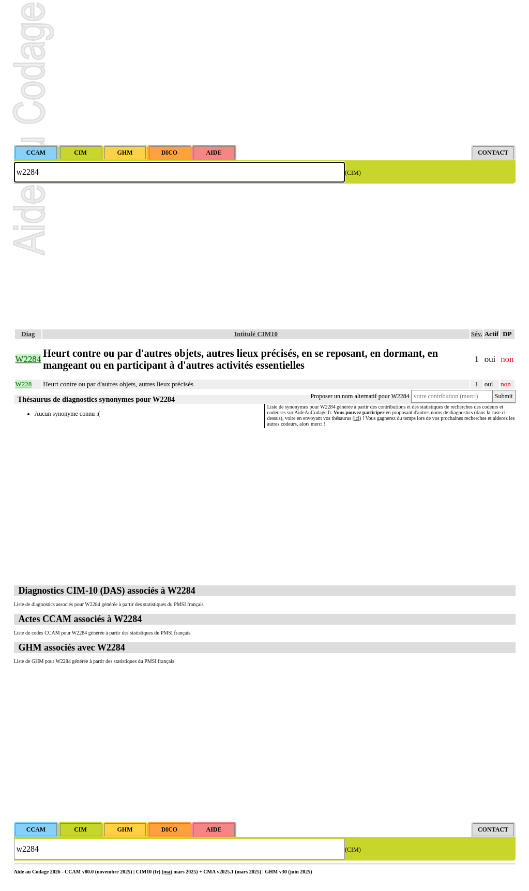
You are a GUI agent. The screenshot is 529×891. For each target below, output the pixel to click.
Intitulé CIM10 (256, 334)
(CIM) (353, 172)
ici (356, 418)
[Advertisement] (265, 72)
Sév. (476, 334)
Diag (28, 334)
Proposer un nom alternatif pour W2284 (359, 396)
